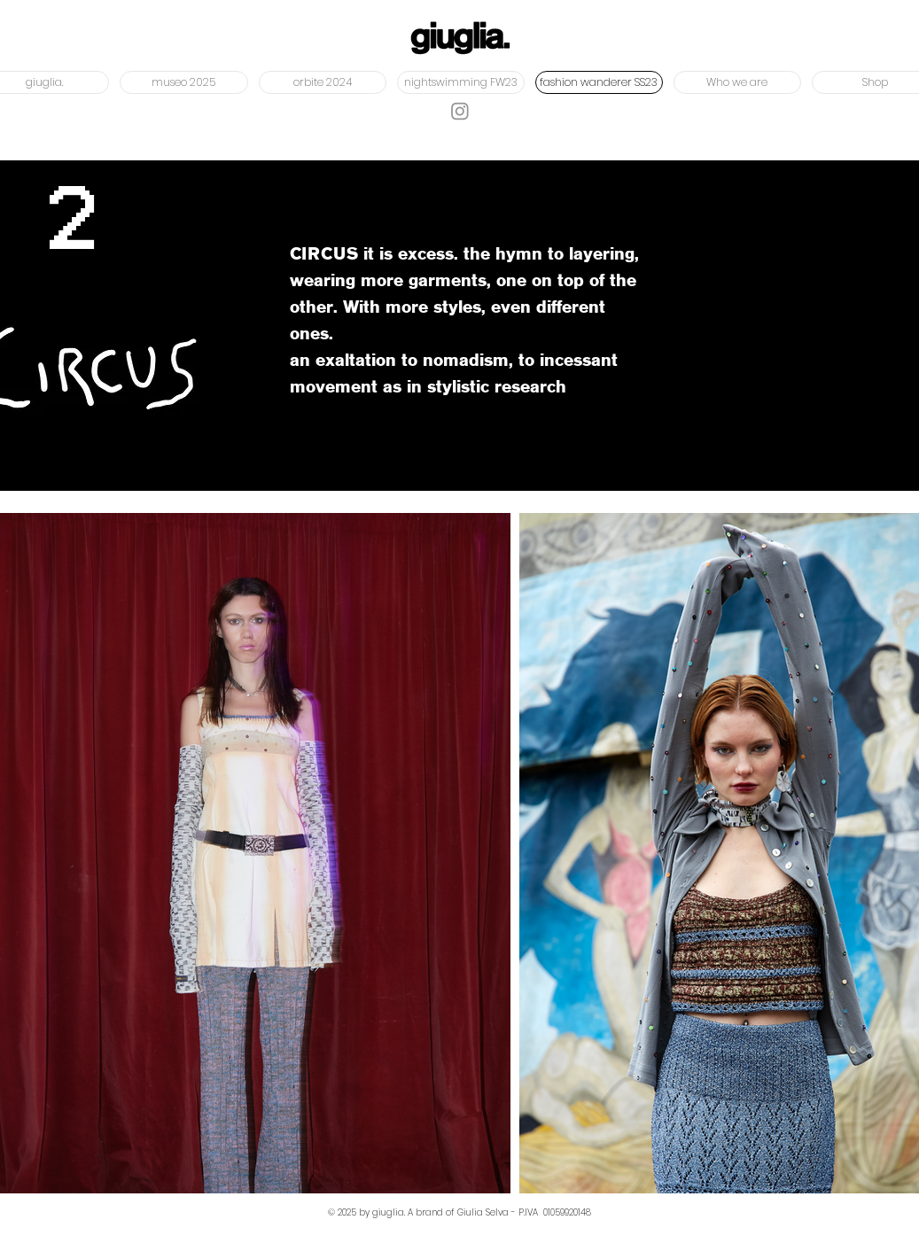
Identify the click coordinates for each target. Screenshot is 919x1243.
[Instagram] (459, 110)
